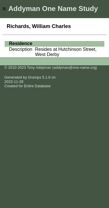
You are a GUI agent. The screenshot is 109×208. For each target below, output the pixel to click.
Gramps (34, 77)
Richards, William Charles (39, 26)
